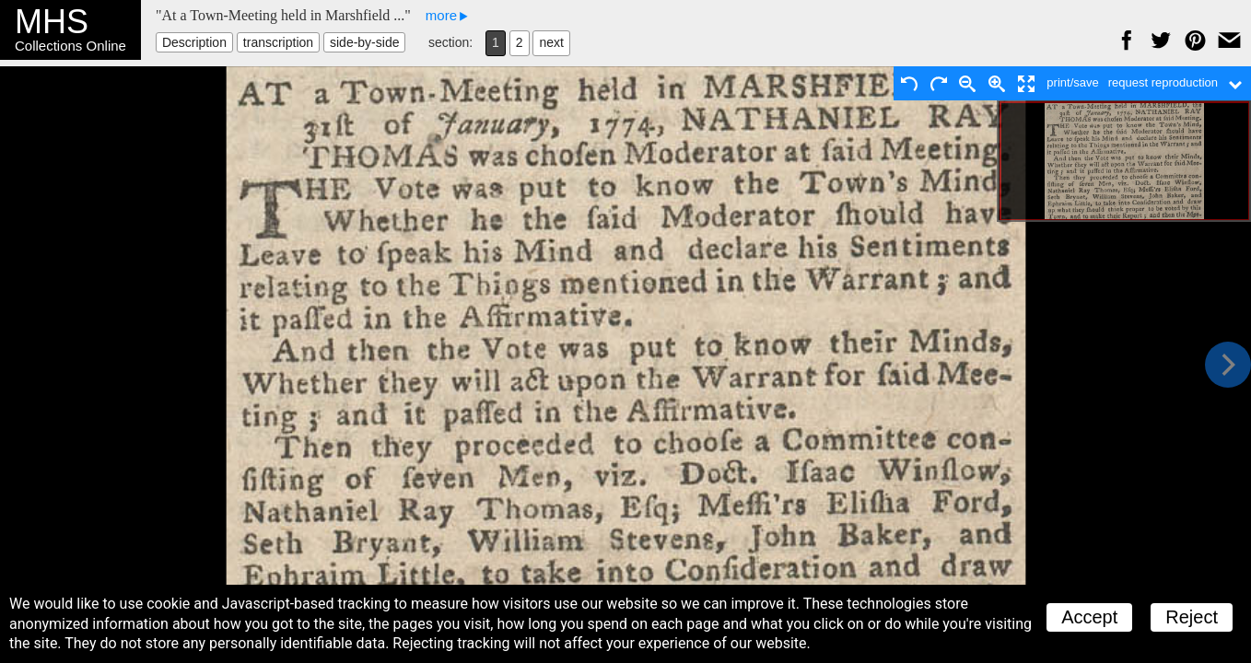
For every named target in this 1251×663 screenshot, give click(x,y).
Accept (1089, 617)
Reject (1191, 617)
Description (194, 42)
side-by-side (364, 42)
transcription (278, 42)
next (551, 42)
